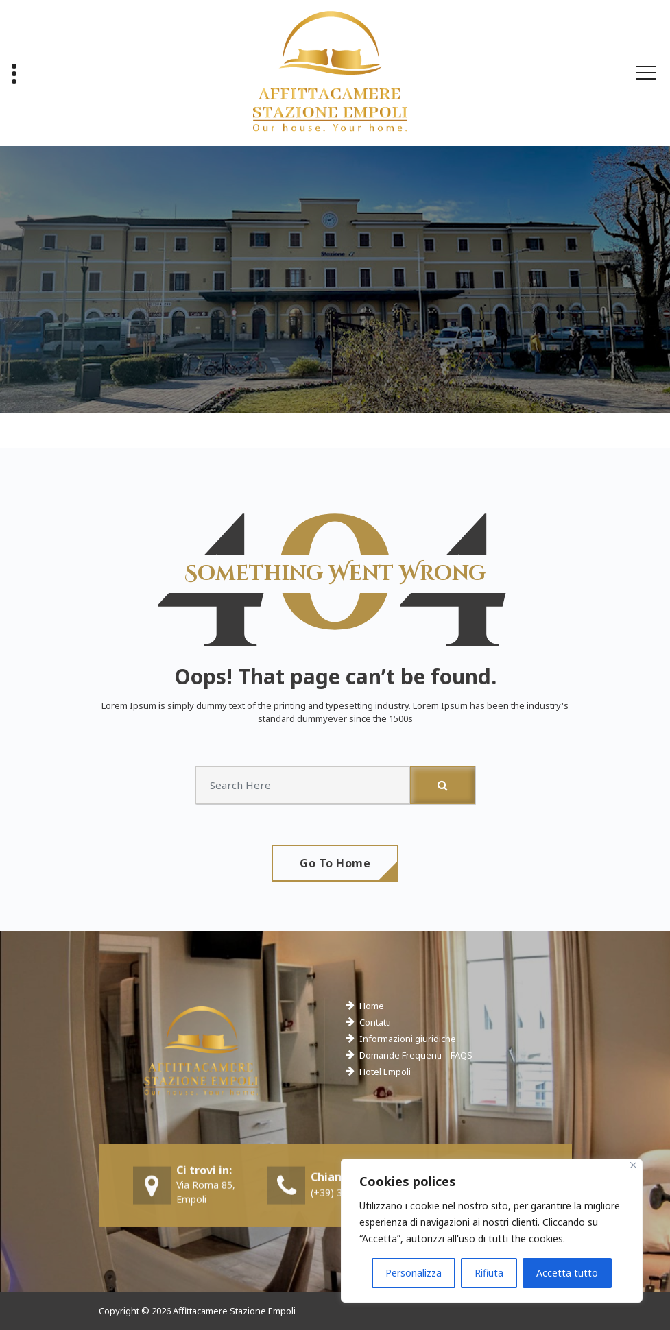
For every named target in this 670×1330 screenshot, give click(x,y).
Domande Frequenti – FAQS (415, 1055)
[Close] (633, 1165)
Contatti (375, 1022)
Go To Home (335, 863)
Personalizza (413, 1272)
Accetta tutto (567, 1272)
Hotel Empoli (385, 1071)
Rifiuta (489, 1272)
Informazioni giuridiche (407, 1038)
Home (371, 1006)
